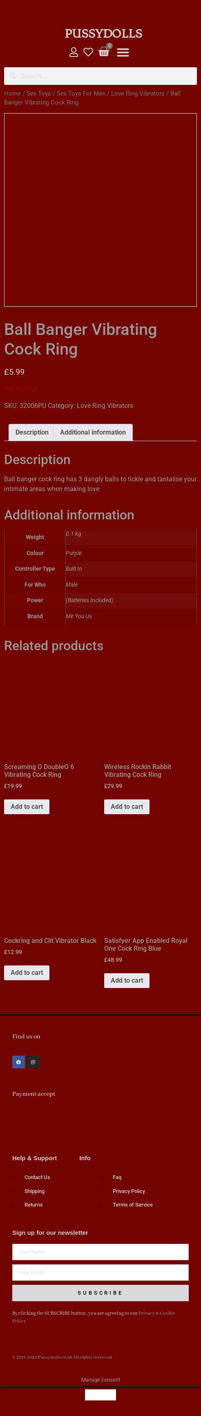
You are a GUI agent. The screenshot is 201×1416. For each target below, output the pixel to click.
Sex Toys (39, 93)
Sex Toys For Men (81, 93)
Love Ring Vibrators (138, 93)
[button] (123, 52)
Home (12, 93)
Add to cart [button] (27, 806)
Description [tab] (32, 432)
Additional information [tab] (93, 432)
